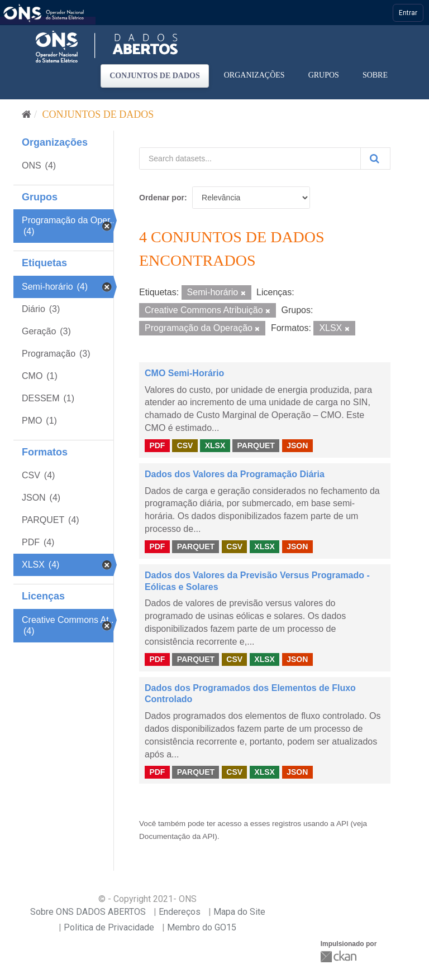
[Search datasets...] (250, 158)
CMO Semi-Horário (184, 373)
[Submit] (375, 158)
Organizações (254, 75)
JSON (297, 445)
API (342, 823)
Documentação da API (176, 836)
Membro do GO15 (201, 927)
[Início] (26, 114)
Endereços (180, 911)
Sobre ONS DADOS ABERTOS (88, 911)
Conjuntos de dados (154, 75)
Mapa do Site (239, 911)
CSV (185, 445)
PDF (157, 445)
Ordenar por (161, 197)
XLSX (215, 445)
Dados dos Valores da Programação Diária (235, 474)
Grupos (323, 75)
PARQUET (255, 445)
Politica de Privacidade (109, 927)
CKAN (340, 956)
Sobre (375, 75)
